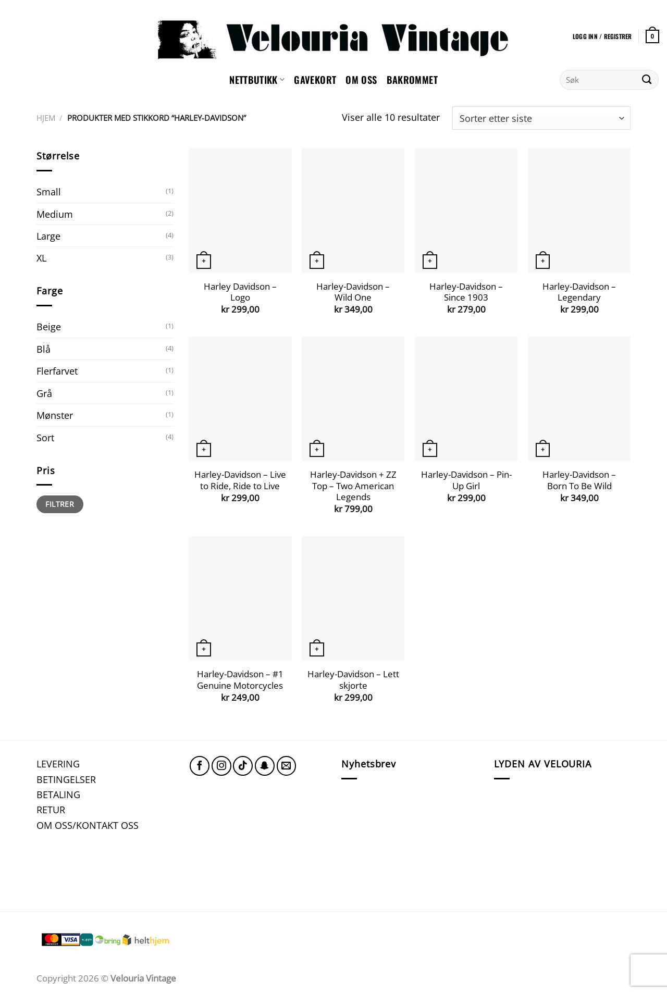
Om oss (361, 79)
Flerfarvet (57, 370)
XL (41, 257)
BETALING (58, 794)
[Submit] (647, 80)
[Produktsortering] (541, 118)
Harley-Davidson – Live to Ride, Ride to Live (240, 480)
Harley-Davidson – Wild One (353, 292)
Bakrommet (412, 79)
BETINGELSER (66, 779)
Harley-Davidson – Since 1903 (466, 292)
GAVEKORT (315, 79)
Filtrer (59, 504)
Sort (45, 437)
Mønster (54, 414)
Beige (48, 326)
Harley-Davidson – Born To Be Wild (579, 480)
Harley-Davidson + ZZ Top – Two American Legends (353, 486)
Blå (43, 348)
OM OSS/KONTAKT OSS (87, 824)
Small (48, 191)
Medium (54, 213)
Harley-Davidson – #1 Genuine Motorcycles (240, 679)
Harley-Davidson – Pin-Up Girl (466, 480)
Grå (44, 393)
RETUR (50, 809)
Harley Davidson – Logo (240, 292)
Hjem (45, 118)
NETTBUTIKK (257, 79)
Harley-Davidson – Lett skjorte (353, 679)
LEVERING (58, 763)
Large (48, 235)
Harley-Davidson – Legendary (579, 292)
